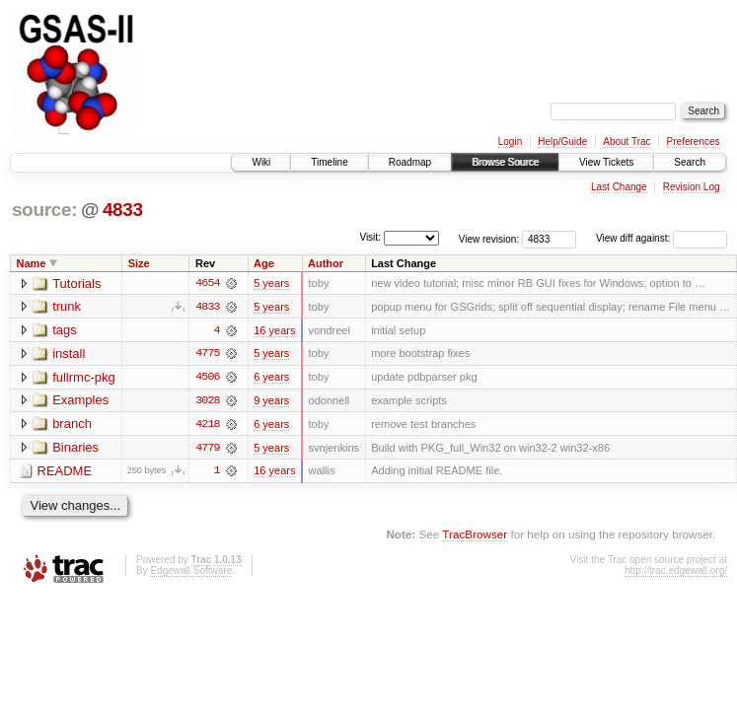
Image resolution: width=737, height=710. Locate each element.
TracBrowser (474, 536)
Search (689, 162)
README (65, 472)
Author (325, 263)
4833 (123, 209)
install (68, 354)
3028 (207, 401)
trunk (66, 307)
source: (44, 209)
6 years (271, 378)
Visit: (370, 237)
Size (139, 263)
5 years (271, 283)
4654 (207, 283)
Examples (80, 401)
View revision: (489, 238)
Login (510, 141)
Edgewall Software (191, 572)
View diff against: (661, 238)
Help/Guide (562, 141)
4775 (207, 354)
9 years (271, 401)
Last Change (619, 186)
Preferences (693, 141)
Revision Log (691, 186)
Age (264, 263)
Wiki (261, 162)
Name (31, 263)
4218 (207, 425)
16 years (274, 330)
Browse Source (505, 162)
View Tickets (606, 162)
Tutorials (76, 283)
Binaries (75, 449)
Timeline (329, 162)
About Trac (626, 141)
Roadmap (410, 162)
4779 (207, 449)
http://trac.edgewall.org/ (676, 572)
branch (72, 425)
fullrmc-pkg (83, 378)
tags (64, 330)
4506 (207, 378)
